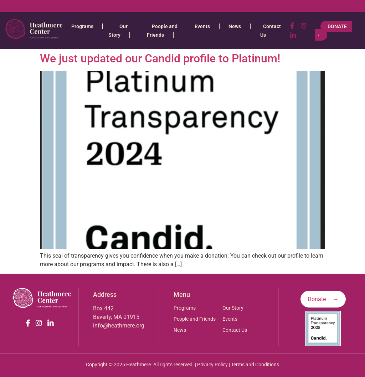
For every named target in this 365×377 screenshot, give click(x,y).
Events (202, 26)
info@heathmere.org (118, 325)
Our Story (232, 308)
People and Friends (195, 319)
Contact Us (234, 330)
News (234, 26)
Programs (82, 26)
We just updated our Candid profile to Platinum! (160, 58)
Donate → (333, 31)
